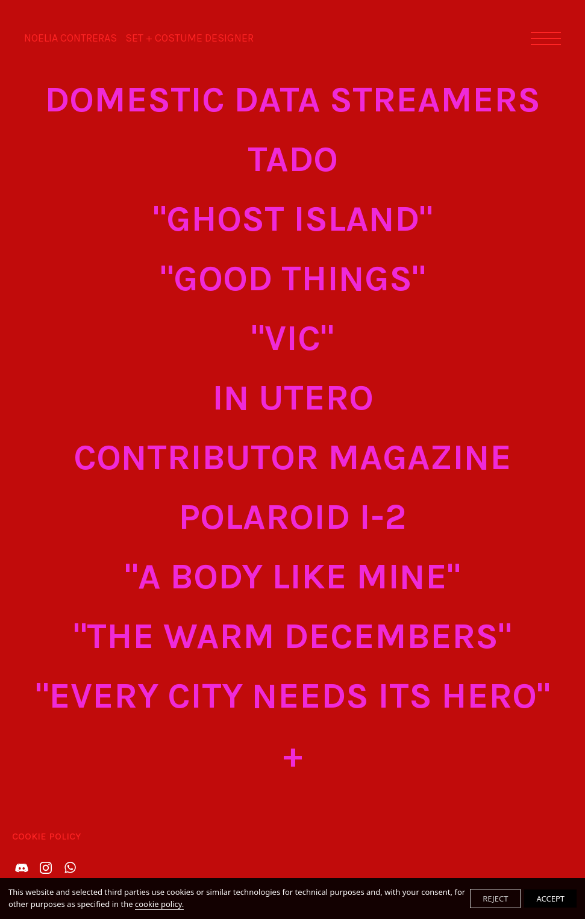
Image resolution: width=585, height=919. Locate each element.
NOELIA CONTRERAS (139, 38)
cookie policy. (159, 904)
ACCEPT (550, 898)
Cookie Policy (46, 836)
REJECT (495, 898)
